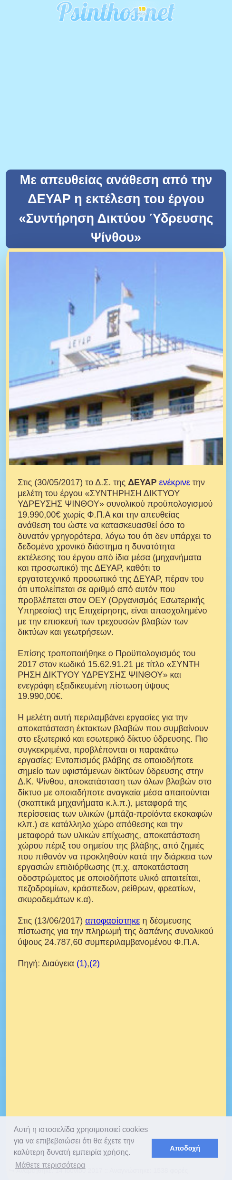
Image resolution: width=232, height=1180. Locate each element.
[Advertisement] (116, 98)
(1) (82, 963)
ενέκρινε (174, 482)
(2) (94, 963)
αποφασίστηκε (112, 920)
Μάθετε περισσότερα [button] (50, 1165)
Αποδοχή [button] (185, 1148)
